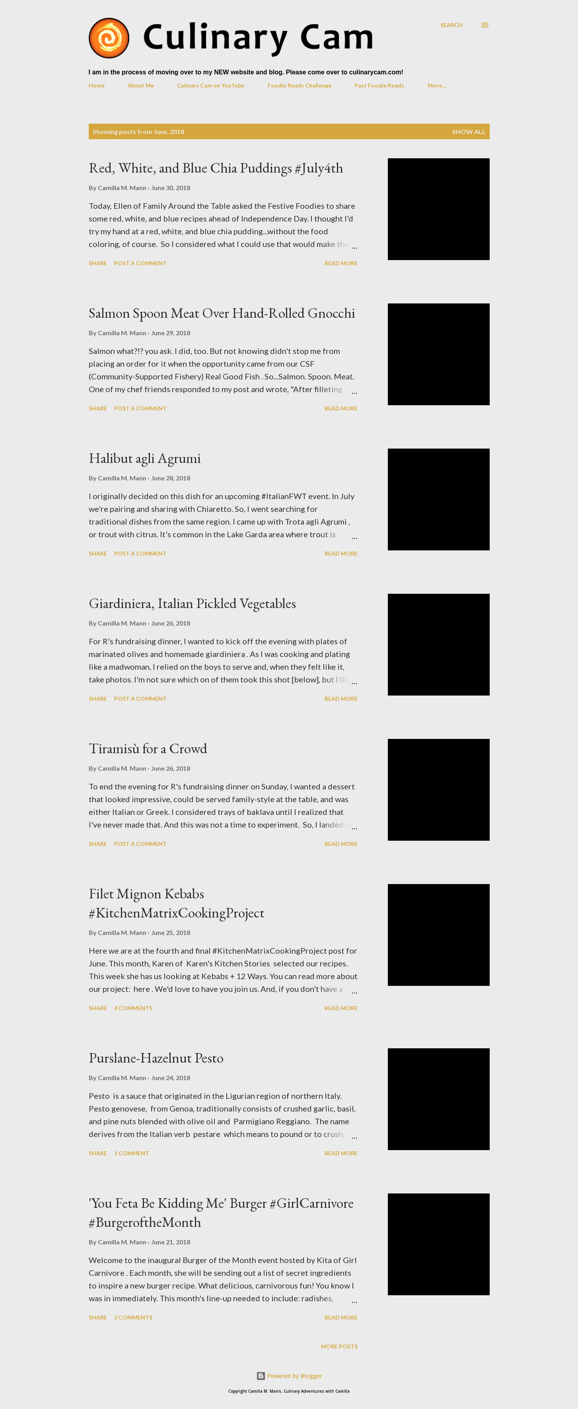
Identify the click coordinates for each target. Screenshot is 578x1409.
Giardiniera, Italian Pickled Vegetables (192, 603)
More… (437, 85)
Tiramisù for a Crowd (148, 748)
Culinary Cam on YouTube (210, 85)
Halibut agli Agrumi (145, 458)
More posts (339, 1346)
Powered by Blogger (289, 1376)
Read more (341, 263)
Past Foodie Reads (379, 85)
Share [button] (98, 263)
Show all (469, 131)
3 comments (133, 1317)
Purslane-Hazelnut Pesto (156, 1057)
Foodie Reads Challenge (299, 85)
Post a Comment (140, 263)
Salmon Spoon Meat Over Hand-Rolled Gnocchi (222, 312)
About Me (141, 85)
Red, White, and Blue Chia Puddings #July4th (216, 167)
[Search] (451, 24)
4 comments (133, 1008)
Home (97, 85)
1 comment (131, 1153)
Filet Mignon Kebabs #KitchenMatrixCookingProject (177, 903)
